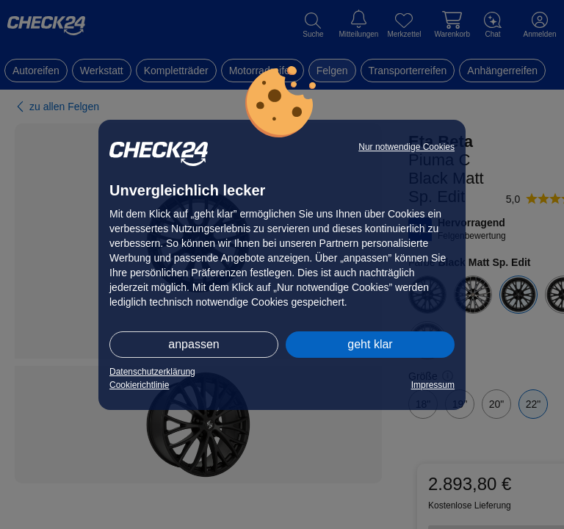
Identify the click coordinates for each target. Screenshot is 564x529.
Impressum (433, 385)
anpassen (193, 344)
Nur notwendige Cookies (406, 147)
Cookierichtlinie (139, 385)
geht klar (369, 344)
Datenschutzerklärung (152, 372)
